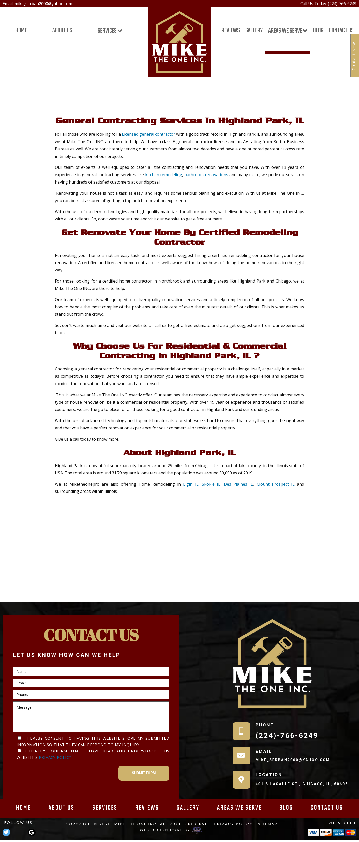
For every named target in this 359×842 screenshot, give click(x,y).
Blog (318, 31)
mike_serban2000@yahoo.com (43, 3)
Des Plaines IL (238, 484)
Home (21, 31)
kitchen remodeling (163, 174)
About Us (62, 31)
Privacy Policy (55, 757)
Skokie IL (211, 484)
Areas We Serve (285, 31)
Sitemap (267, 824)
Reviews (230, 31)
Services (107, 31)
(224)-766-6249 (342, 3)
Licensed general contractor (148, 134)
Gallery (254, 31)
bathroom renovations (206, 174)
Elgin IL (190, 484)
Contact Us (341, 31)
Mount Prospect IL (276, 484)
